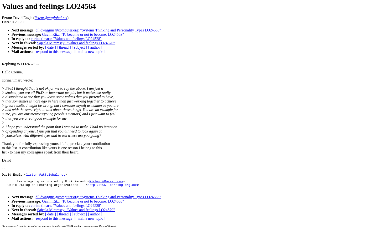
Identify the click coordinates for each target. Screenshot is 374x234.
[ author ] (95, 47)
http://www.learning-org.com (113, 187)
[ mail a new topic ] (90, 52)
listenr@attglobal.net (45, 176)
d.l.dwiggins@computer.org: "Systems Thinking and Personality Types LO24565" (98, 30)
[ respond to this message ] (54, 52)
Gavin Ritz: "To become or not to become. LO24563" (83, 34)
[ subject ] (79, 47)
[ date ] (50, 47)
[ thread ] (64, 47)
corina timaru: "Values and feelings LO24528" (66, 39)
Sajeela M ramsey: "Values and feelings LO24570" (76, 43)
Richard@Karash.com (106, 183)
